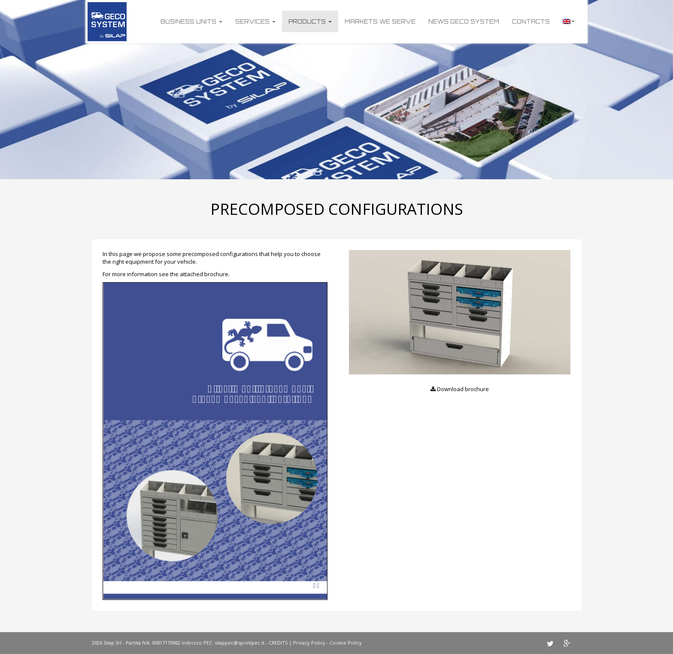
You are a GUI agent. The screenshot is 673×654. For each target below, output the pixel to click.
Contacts (531, 21)
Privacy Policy (309, 642)
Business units (191, 21)
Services (255, 21)
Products (310, 21)
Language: (569, 21)
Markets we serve (380, 21)
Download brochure (459, 389)
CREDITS (278, 642)
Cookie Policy (346, 642)
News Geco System (463, 21)
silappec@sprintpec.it (239, 642)
